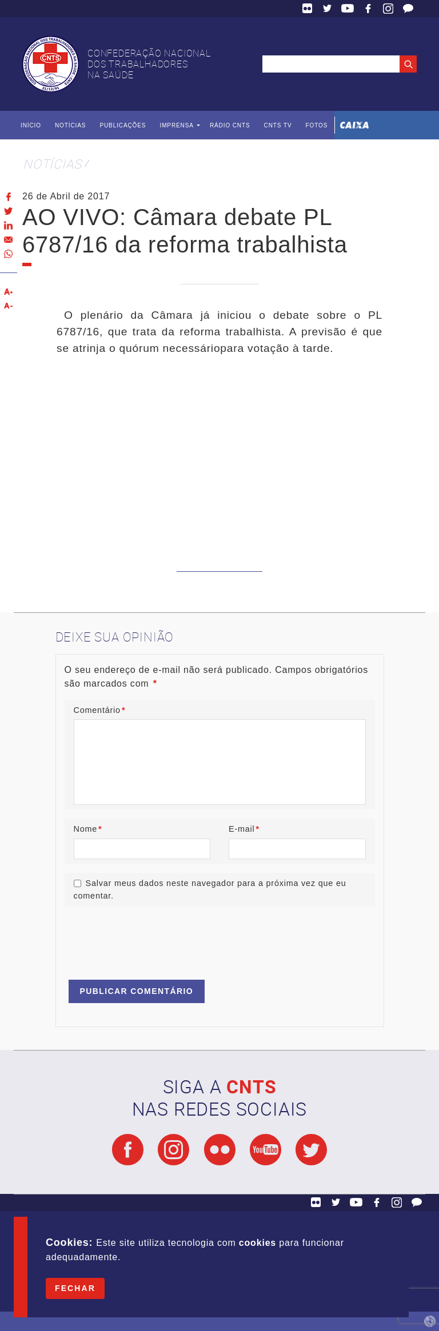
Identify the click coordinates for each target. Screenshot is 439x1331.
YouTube (347, 8)
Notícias (70, 125)
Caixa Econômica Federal (354, 125)
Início (31, 125)
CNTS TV (278, 125)
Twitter (327, 8)
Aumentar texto (8, 291)
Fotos (316, 125)
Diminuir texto (8, 306)
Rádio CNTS (230, 125)
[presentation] (151, 938)
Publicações (122, 125)
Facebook (368, 8)
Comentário (100, 710)
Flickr (307, 8)
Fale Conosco (408, 8)
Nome (88, 828)
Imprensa (176, 125)
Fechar (75, 1288)
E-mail (244, 828)
